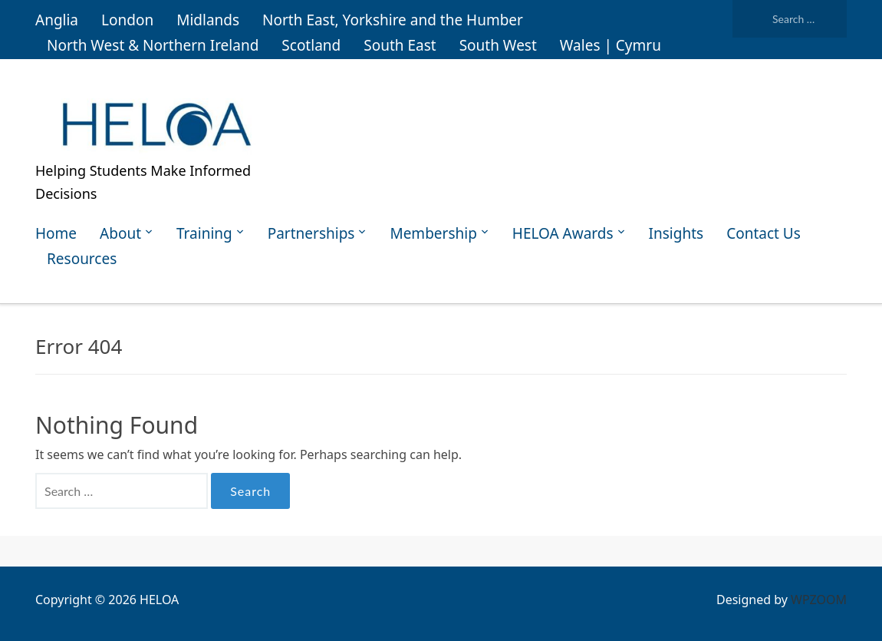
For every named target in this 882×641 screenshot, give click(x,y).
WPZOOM (819, 599)
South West (498, 45)
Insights (676, 233)
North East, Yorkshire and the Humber (392, 20)
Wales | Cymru (610, 45)
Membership (433, 233)
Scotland (311, 45)
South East (400, 45)
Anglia (56, 20)
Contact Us (763, 233)
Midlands (207, 20)
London (127, 20)
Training (204, 233)
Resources (82, 259)
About (120, 233)
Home (56, 233)
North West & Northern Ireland (152, 45)
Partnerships (311, 233)
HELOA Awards (563, 233)
